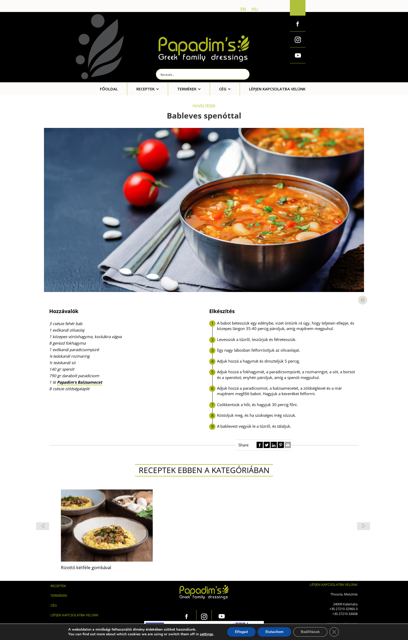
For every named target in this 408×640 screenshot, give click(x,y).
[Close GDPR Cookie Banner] (334, 632)
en (243, 9)
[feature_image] (107, 525)
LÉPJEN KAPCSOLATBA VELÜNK (74, 615)
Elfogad (241, 631)
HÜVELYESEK (204, 105)
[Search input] (203, 74)
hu (254, 9)
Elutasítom (274, 631)
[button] (363, 526)
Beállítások (310, 631)
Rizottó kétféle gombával (86, 567)
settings (206, 634)
